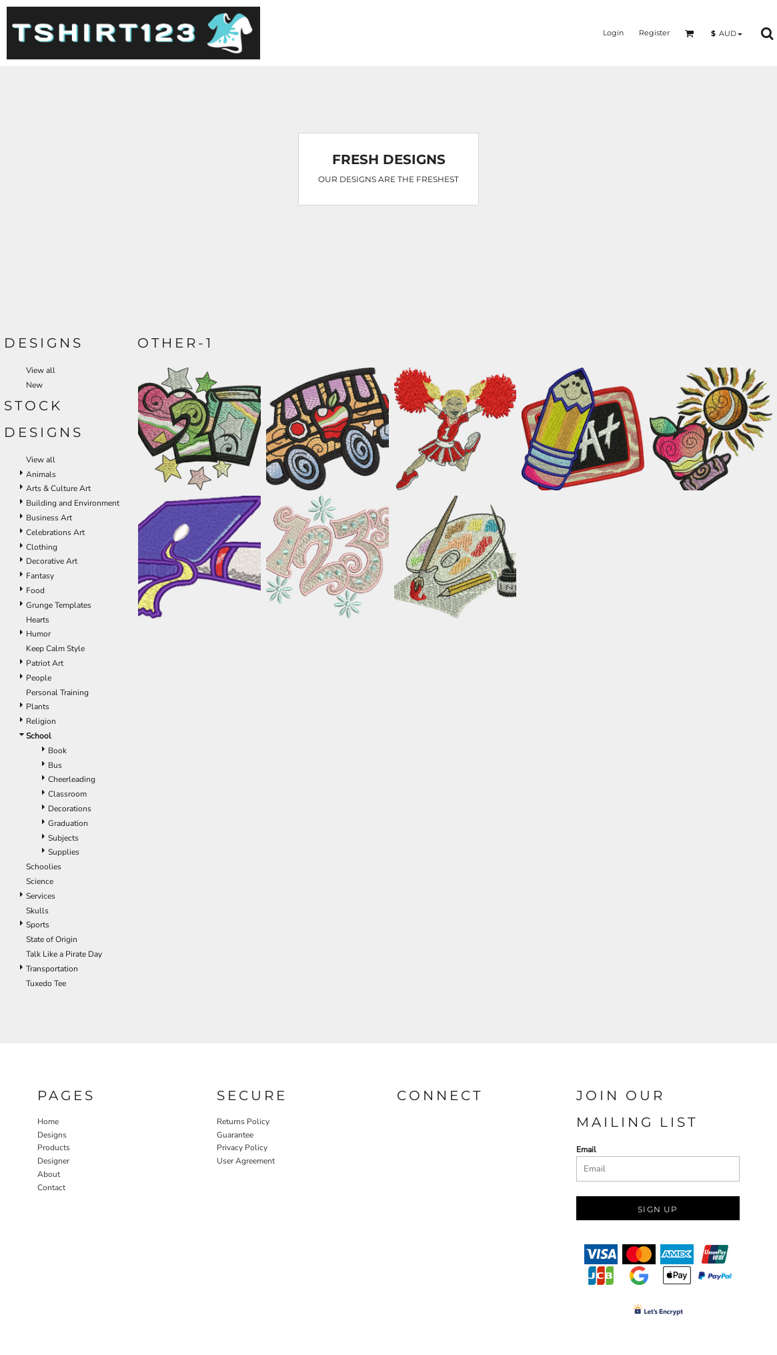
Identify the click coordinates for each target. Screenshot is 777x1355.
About (48, 1174)
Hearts (37, 619)
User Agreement (246, 1161)
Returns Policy (243, 1121)
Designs (52, 1135)
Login (613, 32)
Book (57, 750)
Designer (53, 1161)
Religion (41, 721)
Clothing (41, 547)
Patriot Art (44, 663)
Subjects (63, 838)
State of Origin (51, 939)
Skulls (37, 910)
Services (40, 896)
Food (35, 590)
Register (654, 32)
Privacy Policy (242, 1147)
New (34, 385)
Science (39, 881)
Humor (38, 633)
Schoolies (43, 866)
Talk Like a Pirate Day (64, 954)
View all (40, 370)
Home (48, 1121)
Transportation (52, 968)
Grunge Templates (58, 605)
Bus (55, 765)
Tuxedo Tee (46, 983)
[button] (689, 33)
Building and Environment (72, 503)
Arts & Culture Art (58, 488)
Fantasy (40, 575)
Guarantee (235, 1135)
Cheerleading (71, 779)
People (38, 677)
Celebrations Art (55, 532)
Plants (37, 706)
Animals (41, 474)
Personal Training (57, 692)
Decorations (69, 808)
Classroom (67, 794)
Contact (51, 1187)
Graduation (68, 823)
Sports (37, 924)
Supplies (63, 852)
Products (53, 1147)
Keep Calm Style (55, 648)
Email (586, 1149)
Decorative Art (51, 561)
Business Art (49, 517)
